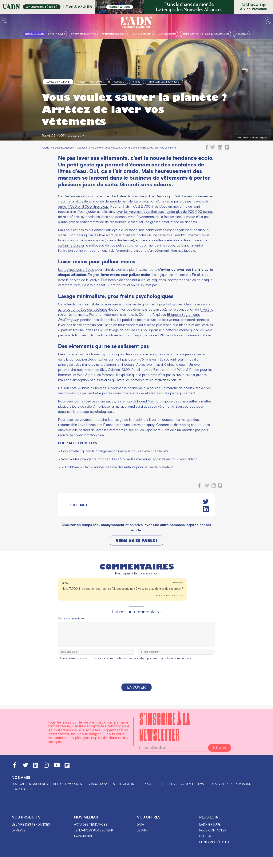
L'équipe (205, 836)
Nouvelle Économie (142, 34)
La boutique (241, 34)
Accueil (46, 147)
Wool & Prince (188, 369)
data (140, 824)
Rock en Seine (22, 789)
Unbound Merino (146, 401)
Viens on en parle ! (136, 541)
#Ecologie (118, 82)
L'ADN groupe (210, 824)
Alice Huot (56, 135)
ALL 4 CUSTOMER (126, 784)
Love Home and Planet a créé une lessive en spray (116, 424)
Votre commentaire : (71, 618)
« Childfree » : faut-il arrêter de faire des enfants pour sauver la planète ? (117, 467)
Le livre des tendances (30, 824)
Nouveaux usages (34, 34)
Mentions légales (214, 842)
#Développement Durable (91, 82)
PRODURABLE (154, 784)
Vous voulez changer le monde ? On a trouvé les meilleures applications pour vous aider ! (129, 459)
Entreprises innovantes (83, 34)
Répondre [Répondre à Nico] (178, 582)
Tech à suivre (57, 34)
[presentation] (136, 676)
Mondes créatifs (167, 34)
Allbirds (83, 388)
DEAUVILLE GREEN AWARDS (231, 784)
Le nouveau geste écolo (76, 269)
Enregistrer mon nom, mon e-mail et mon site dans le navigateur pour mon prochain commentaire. (126, 661)
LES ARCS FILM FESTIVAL (187, 784)
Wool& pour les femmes (95, 375)
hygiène (207, 309)
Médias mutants (190, 34)
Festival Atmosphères (29, 784)
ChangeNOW (98, 784)
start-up (170, 354)
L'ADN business (85, 836)
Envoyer (136, 691)
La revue (18, 830)
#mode (136, 82)
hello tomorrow (67, 784)
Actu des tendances (90, 824)
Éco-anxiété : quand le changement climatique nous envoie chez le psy (114, 451)
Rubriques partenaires (216, 34)
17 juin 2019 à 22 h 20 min (169, 595)
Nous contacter (212, 830)
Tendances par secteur (93, 830)
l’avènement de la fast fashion (158, 216)
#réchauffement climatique (164, 82)
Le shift (142, 830)
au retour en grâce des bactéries (82, 309)
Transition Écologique (114, 34)
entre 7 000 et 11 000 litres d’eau (83, 206)
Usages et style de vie (58, 82)
